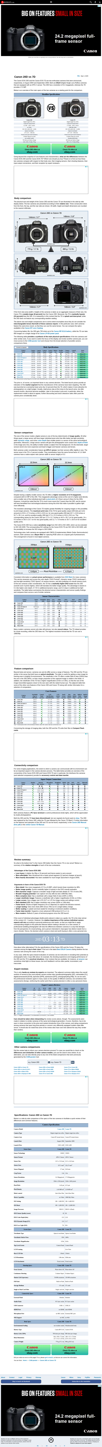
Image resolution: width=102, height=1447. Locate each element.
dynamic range (23, 440)
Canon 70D (20, 371)
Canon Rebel (20, 373)
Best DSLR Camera (64, 949)
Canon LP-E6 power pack (49, 333)
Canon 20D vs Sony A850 (46, 1069)
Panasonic (97, 1377)
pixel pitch (51, 499)
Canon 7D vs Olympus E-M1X (72, 1071)
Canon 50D (20, 367)
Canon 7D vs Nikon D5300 (71, 1069)
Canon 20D (20, 354)
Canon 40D (20, 365)
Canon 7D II (20, 359)
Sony (79, 1377)
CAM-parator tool (34, 341)
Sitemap (38, 1377)
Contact (11, 1377)
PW (78, 76)
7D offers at (70, 148)
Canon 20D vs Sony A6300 (46, 1067)
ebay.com (82, 354)
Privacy (28, 1377)
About (3, 1377)
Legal (20, 1377)
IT (64, 1445)
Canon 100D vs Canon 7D (21, 1067)
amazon (82, 959)
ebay (77, 818)
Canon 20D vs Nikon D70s (21, 1071)
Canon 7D (19, 356)
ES (47, 1445)
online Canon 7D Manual (35, 825)
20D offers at (32, 148)
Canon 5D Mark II (21, 358)
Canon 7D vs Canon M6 (70, 1067)
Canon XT (19, 375)
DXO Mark (69, 577)
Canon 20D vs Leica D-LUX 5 (22, 1069)
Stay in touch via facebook (21, 1381)
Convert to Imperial (21, 347)
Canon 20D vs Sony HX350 (46, 1071)
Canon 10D (20, 361)
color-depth (42, 440)
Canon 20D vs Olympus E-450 (22, 1073)
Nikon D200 (20, 377)
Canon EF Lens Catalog (34, 328)
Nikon (71, 1377)
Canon (63, 1377)
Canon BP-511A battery (62, 331)
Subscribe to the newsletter (81, 1381)
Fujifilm (87, 1377)
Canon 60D (20, 369)
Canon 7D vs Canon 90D (46, 1073)
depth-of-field (82, 442)
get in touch (49, 1357)
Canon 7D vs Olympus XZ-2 (72, 1073)
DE (37, 1445)
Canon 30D (20, 363)
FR (56, 1445)
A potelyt (8, 2)
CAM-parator (31, 1057)
